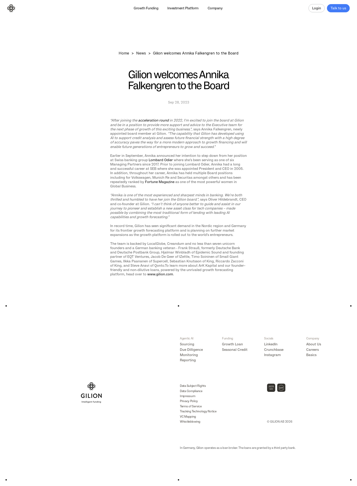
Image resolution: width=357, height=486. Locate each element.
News (141, 53)
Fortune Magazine (159, 182)
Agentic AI (187, 338)
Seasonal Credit (234, 349)
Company (312, 338)
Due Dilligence (191, 349)
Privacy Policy (189, 401)
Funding (227, 338)
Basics (311, 355)
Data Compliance (191, 391)
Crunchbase (273, 349)
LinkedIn (271, 344)
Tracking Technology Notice (198, 411)
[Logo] (11, 8)
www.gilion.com (160, 274)
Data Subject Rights (193, 386)
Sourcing (187, 344)
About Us (313, 344)
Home (124, 53)
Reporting (188, 360)
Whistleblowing (190, 422)
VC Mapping (188, 417)
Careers (312, 349)
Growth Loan (232, 344)
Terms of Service (191, 406)
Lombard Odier (161, 160)
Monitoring (189, 355)
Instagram (272, 355)
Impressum (187, 396)
